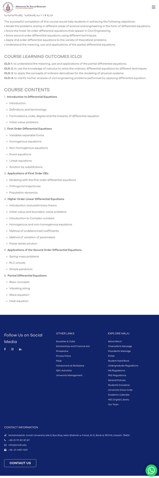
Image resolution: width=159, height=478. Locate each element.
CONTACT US (20, 465)
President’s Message (119, 353)
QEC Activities (64, 372)
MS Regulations (116, 372)
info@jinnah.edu (17, 447)
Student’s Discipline (119, 387)
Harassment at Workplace (70, 368)
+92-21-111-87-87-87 (18, 442)
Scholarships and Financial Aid (72, 348)
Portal (111, 358)
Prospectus (62, 353)
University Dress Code (120, 392)
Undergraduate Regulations (123, 368)
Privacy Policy (63, 358)
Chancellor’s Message (120, 348)
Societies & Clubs (65, 343)
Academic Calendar (119, 397)
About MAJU (115, 343)
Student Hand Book (118, 363)
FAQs (59, 363)
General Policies (117, 382)
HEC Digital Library (118, 402)
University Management (69, 377)
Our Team (113, 406)
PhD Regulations (117, 377)
